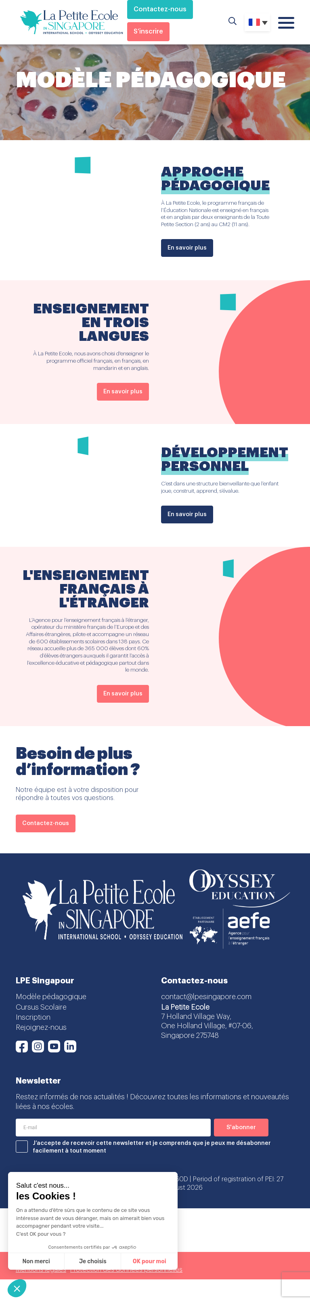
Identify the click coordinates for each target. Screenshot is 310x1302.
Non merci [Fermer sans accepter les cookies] (36, 1261)
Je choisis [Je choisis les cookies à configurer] (93, 1261)
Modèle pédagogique (51, 996)
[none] (257, 22)
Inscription (33, 1017)
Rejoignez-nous (41, 1027)
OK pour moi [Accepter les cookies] (149, 1261)
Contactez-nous (160, 9)
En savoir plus (187, 248)
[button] (17, 1288)
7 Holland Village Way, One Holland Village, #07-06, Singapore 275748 (207, 1026)
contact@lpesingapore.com (206, 996)
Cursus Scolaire (41, 1007)
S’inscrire (148, 31)
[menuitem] (257, 22)
